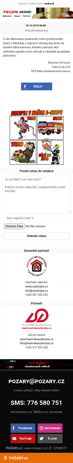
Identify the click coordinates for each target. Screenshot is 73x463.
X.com (52, 438)
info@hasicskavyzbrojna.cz (37, 343)
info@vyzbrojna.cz (36, 290)
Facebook (25, 428)
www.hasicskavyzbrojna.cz (36, 339)
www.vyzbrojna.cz (37, 286)
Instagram (52, 428)
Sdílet (38, 86)
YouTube (25, 438)
